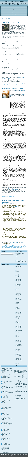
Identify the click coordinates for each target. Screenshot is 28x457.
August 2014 (18, 346)
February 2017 (18, 308)
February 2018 (18, 293)
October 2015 (18, 328)
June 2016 (18, 318)
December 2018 (19, 280)
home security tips (11, 84)
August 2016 (18, 316)
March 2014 (18, 353)
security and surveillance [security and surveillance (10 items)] (20, 383)
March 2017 (18, 307)
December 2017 (19, 295)
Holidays (7, 193)
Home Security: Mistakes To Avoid (12, 88)
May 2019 (17, 274)
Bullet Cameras (5, 380)
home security (9, 195)
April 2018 (17, 290)
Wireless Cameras (5, 452)
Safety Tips (7, 83)
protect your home (17, 84)
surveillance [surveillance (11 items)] (24, 391)
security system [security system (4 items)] (24, 390)
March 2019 (18, 276)
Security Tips (12, 83)
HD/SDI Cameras (5, 396)
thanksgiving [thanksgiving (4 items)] (19, 395)
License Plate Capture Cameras (7, 412)
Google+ (8, 188)
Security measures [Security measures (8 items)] (18, 390)
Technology (4, 439)
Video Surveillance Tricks (20, 260)
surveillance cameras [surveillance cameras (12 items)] (19, 392)
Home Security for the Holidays (16, 195)
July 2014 (17, 348)
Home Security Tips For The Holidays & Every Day (16, 246)
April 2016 (17, 321)
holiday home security (7, 245)
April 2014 (17, 351)
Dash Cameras (4, 386)
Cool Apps (4, 383)
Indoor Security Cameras (6, 407)
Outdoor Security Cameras (7, 418)
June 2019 (18, 272)
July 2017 (17, 302)
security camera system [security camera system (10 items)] (20, 386)
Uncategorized (4, 443)
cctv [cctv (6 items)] (19, 370)
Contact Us (14, 14)
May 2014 (17, 350)
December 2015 (19, 326)
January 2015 (18, 340)
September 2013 (19, 360)
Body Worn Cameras (6, 377)
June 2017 (18, 303)
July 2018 (17, 286)
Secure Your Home (23, 84)
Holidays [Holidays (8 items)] (21, 375)
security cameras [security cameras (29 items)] (20, 385)
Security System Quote (15, 455)
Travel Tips (4, 442)
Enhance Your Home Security (11, 22)
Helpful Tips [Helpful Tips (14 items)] (21, 372)
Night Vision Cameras (6, 417)
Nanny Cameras (5, 413)
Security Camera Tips (6, 429)
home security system (14, 189)
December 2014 (19, 341)
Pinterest (8, 78)
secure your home (13, 30)
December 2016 (19, 311)
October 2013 (18, 359)
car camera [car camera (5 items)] (23, 369)
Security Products (14, 9)
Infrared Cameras (5, 408)
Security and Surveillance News (14, 244)
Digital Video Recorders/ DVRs (7, 387)
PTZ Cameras (4, 419)
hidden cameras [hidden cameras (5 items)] (19, 373)
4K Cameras (4, 372)
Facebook (19, 77)
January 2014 (18, 355)
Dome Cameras (5, 388)
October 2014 (18, 344)
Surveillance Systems (6, 438)
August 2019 (18, 270)
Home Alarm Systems (6, 403)
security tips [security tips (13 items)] (17, 391)
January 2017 (18, 309)
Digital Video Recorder (20, 454)
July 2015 (17, 332)
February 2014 (18, 354)
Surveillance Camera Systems (14, 1)
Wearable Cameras (5, 448)
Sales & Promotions (5, 422)
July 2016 (17, 317)
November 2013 (19, 358)
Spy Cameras (4, 435)
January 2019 (18, 279)
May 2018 (17, 289)
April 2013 (17, 363)
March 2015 (18, 337)
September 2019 (19, 269)
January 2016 (18, 325)
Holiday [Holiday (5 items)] (18, 375)
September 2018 (19, 284)
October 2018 (18, 283)
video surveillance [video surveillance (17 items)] (18, 397)
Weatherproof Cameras (6, 451)
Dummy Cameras (5, 391)
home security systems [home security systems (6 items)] (22, 378)
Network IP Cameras (6, 414)
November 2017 (19, 297)
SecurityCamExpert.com (18, 83)
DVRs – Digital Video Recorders (7, 392)
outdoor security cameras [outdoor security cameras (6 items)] (21, 380)
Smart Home (4, 434)
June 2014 (18, 349)
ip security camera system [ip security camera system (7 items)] (20, 379)
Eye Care (3, 393)
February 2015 (18, 339)
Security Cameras (5, 430)
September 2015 (19, 330)
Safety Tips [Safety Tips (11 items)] (19, 382)
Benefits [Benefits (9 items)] (16, 368)
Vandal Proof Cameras (6, 444)
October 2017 (18, 298)
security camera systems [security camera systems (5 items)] (18, 387)
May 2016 (17, 320)
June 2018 (18, 288)
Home (14, 7)
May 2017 (17, 304)
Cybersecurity (4, 384)
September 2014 (19, 345)
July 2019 (17, 271)
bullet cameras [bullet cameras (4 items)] (20, 368)
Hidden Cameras (5, 397)
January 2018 (18, 294)
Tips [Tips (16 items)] (22, 395)
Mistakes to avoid (5, 196)
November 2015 (19, 327)
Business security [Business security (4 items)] (24, 368)
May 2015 (17, 335)
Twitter (23, 77)
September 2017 (19, 299)
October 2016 (18, 313)
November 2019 (19, 266)
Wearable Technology (6, 449)
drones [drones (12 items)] (22, 370)
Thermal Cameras (5, 440)
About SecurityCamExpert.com (5, 454)
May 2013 (17, 362)
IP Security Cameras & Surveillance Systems (6, 410)
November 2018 (19, 281)
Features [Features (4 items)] (23, 371)
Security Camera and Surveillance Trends (19, 193)
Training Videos (14, 12)
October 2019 (18, 267)
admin (24, 90)
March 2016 (18, 322)
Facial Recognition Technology (7, 395)
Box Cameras (4, 378)
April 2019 (17, 275)
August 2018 (18, 285)
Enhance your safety (5, 84)
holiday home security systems (15, 245)
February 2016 (18, 323)
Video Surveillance (5, 447)
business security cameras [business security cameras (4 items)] (18, 369)
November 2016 (19, 312)
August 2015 (18, 331)
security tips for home (22, 247)
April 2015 (17, 336)
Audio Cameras (5, 376)
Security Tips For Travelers (6, 248)
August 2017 (18, 300)
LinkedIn (3, 78)
